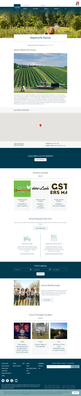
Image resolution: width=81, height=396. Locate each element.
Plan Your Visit (34, 45)
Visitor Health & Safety (31, 368)
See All (40, 176)
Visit (25, 8)
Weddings (43, 5)
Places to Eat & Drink (6, 373)
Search (40, 273)
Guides (3, 375)
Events (35, 8)
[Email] (59, 366)
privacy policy (25, 393)
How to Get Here (5, 365)
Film (58, 5)
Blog (46, 8)
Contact (28, 373)
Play (59, 341)
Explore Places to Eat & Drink (54, 253)
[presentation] (59, 371)
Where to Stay (5, 368)
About (56, 8)
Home (29, 45)
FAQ (27, 370)
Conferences (26, 5)
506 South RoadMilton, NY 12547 (19, 144)
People (22, 341)
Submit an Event (17, 365)
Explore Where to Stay (27, 253)
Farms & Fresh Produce (22, 200)
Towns (27, 365)
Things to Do (42, 45)
